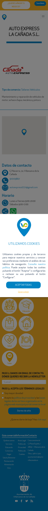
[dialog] (24, 255)
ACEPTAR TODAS (23, 285)
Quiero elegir (23, 292)
